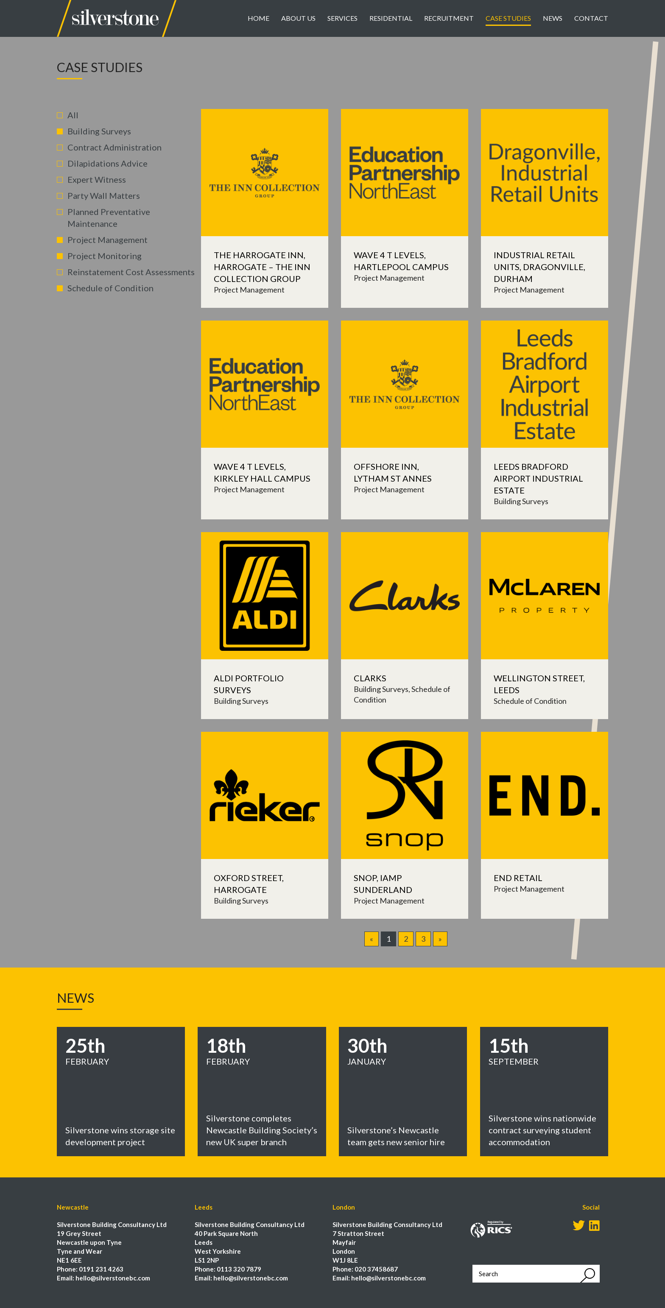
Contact (591, 18)
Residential (390, 18)
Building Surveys (99, 131)
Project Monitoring (104, 256)
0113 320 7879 (239, 1269)
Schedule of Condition (110, 288)
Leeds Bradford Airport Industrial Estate (538, 478)
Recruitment (449, 18)
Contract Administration (114, 147)
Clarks (370, 678)
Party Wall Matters (103, 195)
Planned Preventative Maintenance (108, 217)
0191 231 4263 (101, 1269)
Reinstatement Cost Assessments (131, 272)
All (72, 115)
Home (258, 18)
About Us (298, 18)
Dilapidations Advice (107, 163)
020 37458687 (376, 1269)
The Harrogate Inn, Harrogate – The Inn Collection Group (262, 267)
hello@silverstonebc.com (112, 1278)
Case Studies (508, 18)
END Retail (518, 878)
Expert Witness (96, 179)
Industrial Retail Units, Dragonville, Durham (539, 267)
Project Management (107, 239)
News (552, 18)
